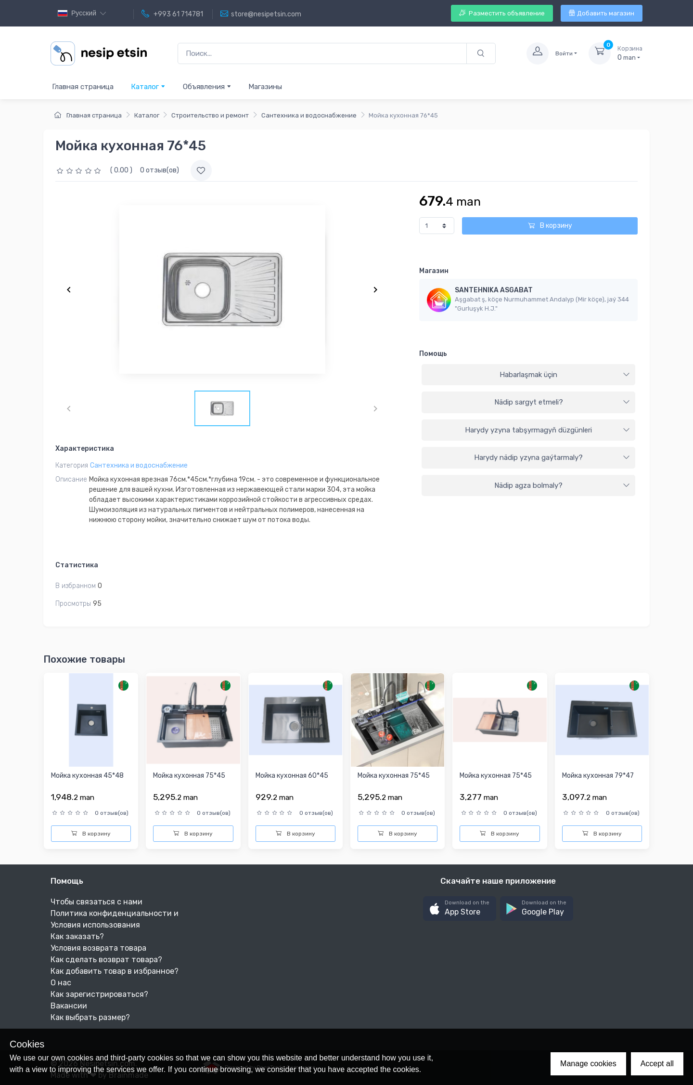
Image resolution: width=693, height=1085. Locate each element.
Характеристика (84, 448)
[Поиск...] (322, 54)
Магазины (265, 86)
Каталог (148, 86)
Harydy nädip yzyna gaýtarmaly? (552, 457)
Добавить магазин (601, 13)
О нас (61, 982)
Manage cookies (588, 1063)
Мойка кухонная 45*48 (87, 775)
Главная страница (83, 86)
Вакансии (69, 1005)
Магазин (434, 271)
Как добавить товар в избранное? (115, 971)
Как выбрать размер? (90, 1017)
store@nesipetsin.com (260, 14)
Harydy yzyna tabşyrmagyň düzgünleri (547, 430)
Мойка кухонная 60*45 (292, 775)
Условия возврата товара (98, 948)
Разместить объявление (502, 13)
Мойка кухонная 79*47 (598, 775)
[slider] (79, 170)
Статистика (76, 565)
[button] (459, 908)
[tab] (528, 375)
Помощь (433, 354)
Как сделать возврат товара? (106, 959)
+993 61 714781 (172, 14)
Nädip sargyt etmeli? (562, 402)
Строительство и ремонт (210, 115)
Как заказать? (77, 936)
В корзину (550, 226)
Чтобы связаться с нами (96, 901)
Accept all (657, 1063)
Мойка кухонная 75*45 (189, 775)
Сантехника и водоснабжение (309, 115)
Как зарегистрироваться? (99, 994)
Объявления (207, 86)
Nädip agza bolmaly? (562, 485)
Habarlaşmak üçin (565, 374)
